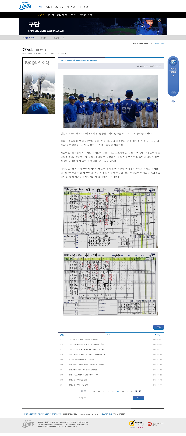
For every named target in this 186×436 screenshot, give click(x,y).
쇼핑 (86, 7)
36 (113, 391)
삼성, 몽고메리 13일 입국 (78, 385)
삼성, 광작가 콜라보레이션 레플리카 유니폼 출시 (86, 364)
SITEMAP (95, 414)
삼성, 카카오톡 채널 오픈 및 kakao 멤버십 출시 (86, 344)
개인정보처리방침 (30, 414)
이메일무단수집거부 (70, 414)
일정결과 (173, 72)
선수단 (48, 7)
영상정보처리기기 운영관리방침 (49, 414)
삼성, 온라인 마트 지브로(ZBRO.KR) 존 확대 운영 (87, 349)
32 (94, 391)
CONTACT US (84, 414)
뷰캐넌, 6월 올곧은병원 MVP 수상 (81, 359)
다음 (136, 391)
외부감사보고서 (58, 37)
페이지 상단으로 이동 (173, 101)
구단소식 (41, 15)
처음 (81, 391)
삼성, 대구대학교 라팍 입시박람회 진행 (83, 370)
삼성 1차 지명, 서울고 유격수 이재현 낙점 (84, 339)
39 (127, 391)
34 (104, 391)
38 (123, 391)
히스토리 (50, 15)
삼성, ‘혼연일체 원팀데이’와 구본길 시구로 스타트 (87, 354)
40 (132, 391)
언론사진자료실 (106, 414)
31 (89, 391)
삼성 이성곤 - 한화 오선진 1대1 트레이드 (84, 375)
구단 (40, 7)
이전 (85, 391)
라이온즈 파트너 (86, 15)
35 (108, 391)
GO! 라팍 (73, 15)
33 (99, 391)
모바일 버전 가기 (119, 414)
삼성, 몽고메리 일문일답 (78, 380)
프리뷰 (43, 37)
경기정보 (59, 7)
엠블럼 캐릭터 (62, 15)
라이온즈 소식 (29, 37)
